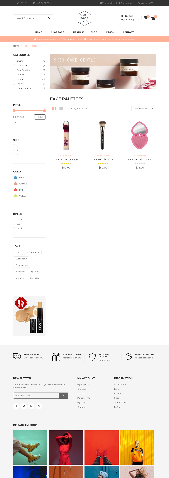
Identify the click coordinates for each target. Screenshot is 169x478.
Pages (110, 32)
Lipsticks (78, 32)
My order (81, 402)
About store (120, 384)
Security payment (104, 355)
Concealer (22, 65)
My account (83, 384)
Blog (94, 32)
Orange (15, 183)
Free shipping (32, 354)
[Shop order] (142, 108)
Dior (19, 224)
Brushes (20, 61)
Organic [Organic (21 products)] (20, 278)
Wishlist (81, 393)
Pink (15, 189)
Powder (20, 83)
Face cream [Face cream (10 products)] (22, 265)
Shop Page (57, 32)
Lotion (20, 79)
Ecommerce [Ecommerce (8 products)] (33, 252)
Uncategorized (24, 88)
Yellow (15, 195)
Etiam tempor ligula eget (66, 159)
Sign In (124, 19)
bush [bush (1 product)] (18, 252)
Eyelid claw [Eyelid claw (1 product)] (21, 258)
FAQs (117, 407)
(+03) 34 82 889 (42, 3)
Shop (117, 398)
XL (18, 154)
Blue (15, 177)
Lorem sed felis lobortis (139, 159)
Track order (107, 3)
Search (49, 18)
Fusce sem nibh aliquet (103, 159)
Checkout (82, 389)
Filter (40, 117)
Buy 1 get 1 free (72, 354)
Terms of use (120, 402)
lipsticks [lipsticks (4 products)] (35, 271)
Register (134, 19)
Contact (128, 32)
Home (38, 32)
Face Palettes (23, 70)
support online (144, 354)
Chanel (20, 220)
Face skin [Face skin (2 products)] (20, 271)
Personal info (83, 398)
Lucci (19, 228)
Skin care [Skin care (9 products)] (34, 278)
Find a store (125, 3)
